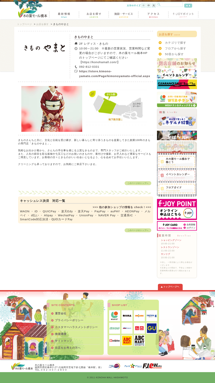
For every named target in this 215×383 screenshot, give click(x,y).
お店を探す (42, 24)
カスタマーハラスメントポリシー (76, 327)
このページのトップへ (137, 183)
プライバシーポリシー (69, 320)
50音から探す (174, 54)
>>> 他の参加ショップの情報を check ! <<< (122, 207)
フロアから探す (175, 48)
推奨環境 (60, 334)
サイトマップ (63, 340)
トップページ (24, 24)
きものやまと (84, 37)
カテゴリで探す (175, 42)
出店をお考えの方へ (68, 347)
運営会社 (60, 313)
